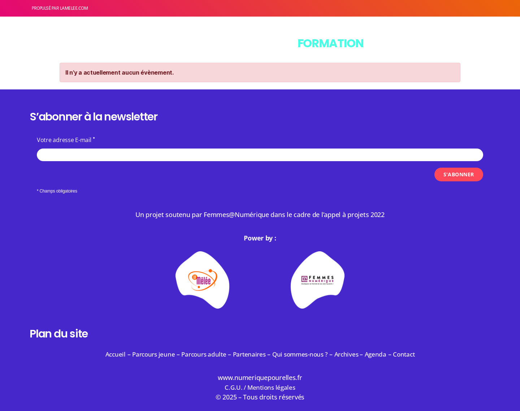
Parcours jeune (147, 354)
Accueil (107, 354)
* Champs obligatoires (57, 191)
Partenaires (248, 354)
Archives (352, 354)
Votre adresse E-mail (64, 140)
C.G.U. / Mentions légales (260, 387)
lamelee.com (74, 8)
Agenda (381, 354)
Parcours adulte (201, 354)
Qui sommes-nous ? (302, 354)
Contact (411, 354)
